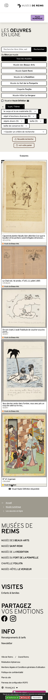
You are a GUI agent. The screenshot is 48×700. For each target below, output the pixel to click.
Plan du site (6, 677)
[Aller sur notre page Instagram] (13, 618)
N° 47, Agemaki (8, 479)
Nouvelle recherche (24, 139)
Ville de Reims (7, 657)
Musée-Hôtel (24, 95)
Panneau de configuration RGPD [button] (14, 683)
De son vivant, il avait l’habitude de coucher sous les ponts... (23, 331)
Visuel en (16, 101)
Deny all (26, 698)
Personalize (37, 698)
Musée (37, 18)
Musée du (24, 83)
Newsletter (6, 643)
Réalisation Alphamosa (10, 662)
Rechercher (39, 49)
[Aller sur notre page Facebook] (4, 618)
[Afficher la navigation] (6, 5)
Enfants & (10, 593)
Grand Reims (23, 657)
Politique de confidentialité (12, 672)
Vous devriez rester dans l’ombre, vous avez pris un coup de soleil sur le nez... (23, 405)
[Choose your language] (9, 687)
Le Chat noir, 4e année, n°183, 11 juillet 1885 (21, 281)
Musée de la (24, 77)
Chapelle (24, 89)
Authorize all (12, 698)
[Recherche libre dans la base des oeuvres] (16, 49)
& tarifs (13, 637)
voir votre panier (24, 145)
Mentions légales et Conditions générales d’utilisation (23, 667)
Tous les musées (24, 59)
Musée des (24, 65)
